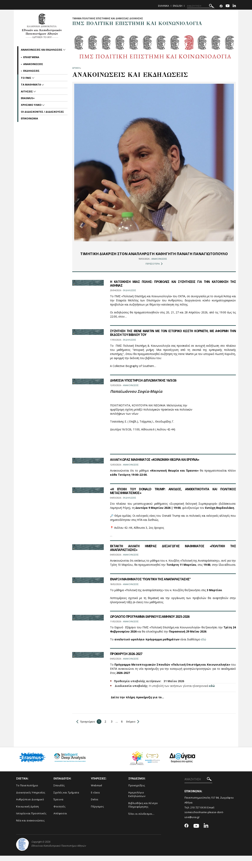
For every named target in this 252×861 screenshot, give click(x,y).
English (177, 5)
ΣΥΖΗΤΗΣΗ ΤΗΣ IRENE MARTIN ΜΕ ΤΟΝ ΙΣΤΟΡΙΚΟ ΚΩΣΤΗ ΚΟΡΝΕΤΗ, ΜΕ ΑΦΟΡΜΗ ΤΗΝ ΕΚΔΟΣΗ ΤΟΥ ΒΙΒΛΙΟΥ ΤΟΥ (173, 338)
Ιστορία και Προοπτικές (31, 818)
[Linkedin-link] (234, 6)
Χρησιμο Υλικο (31, 105)
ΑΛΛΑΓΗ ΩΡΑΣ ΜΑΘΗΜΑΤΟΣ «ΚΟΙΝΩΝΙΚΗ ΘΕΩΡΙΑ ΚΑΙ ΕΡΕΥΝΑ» (156, 465)
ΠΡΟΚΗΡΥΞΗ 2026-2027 (126, 659)
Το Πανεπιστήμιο (27, 790)
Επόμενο (136, 727)
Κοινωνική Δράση (27, 811)
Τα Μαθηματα (31, 84)
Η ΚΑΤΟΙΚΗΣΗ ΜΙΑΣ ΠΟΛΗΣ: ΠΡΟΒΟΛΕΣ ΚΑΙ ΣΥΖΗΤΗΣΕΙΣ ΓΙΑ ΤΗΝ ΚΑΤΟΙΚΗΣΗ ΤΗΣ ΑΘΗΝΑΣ (173, 289)
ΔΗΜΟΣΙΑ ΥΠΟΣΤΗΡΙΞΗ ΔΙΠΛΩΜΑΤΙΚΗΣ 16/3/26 (144, 385)
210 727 (195, 812)
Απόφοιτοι (60, 818)
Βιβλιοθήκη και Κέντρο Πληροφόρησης (143, 810)
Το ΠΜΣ (26, 78)
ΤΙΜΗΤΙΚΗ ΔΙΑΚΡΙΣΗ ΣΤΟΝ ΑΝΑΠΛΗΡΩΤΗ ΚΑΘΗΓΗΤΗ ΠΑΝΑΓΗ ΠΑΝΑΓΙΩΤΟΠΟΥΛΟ (154, 256)
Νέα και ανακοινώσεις (30, 826)
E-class (95, 797)
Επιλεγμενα (31, 57)
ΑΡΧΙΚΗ (76, 67)
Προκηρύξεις (136, 790)
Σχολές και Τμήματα (66, 797)
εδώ (203, 644)
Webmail (96, 790)
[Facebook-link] (221, 6)
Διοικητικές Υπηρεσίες (30, 797)
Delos (94, 804)
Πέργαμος (97, 811)
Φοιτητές (59, 811)
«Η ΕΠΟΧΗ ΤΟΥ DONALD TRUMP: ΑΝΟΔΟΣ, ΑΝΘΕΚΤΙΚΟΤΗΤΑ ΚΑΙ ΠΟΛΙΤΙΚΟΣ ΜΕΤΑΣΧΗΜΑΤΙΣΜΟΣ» (173, 496)
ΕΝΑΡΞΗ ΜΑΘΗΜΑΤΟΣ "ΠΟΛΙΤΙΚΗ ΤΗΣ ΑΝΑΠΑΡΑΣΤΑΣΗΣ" (152, 584)
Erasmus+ (28, 98)
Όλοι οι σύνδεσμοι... (141, 819)
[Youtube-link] (228, 6)
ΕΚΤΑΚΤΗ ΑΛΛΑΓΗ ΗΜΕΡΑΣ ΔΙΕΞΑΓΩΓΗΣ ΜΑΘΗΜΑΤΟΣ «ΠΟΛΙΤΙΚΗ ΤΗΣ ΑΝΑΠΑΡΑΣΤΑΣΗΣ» (173, 553)
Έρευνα (58, 804)
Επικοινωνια (29, 118)
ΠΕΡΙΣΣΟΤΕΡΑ (154, 269)
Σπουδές (59, 790)
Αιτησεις (27, 91)
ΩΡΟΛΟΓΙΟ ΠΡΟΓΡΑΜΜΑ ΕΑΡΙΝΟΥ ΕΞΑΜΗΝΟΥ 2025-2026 (151, 622)
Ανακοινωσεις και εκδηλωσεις (42, 49)
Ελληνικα (163, 5)
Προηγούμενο (87, 727)
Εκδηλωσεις (31, 70)
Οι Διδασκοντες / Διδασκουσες (42, 111)
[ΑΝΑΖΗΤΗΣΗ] (201, 6)
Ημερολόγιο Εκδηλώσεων (136, 799)
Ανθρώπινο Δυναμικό (30, 804)
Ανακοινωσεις (33, 64)
